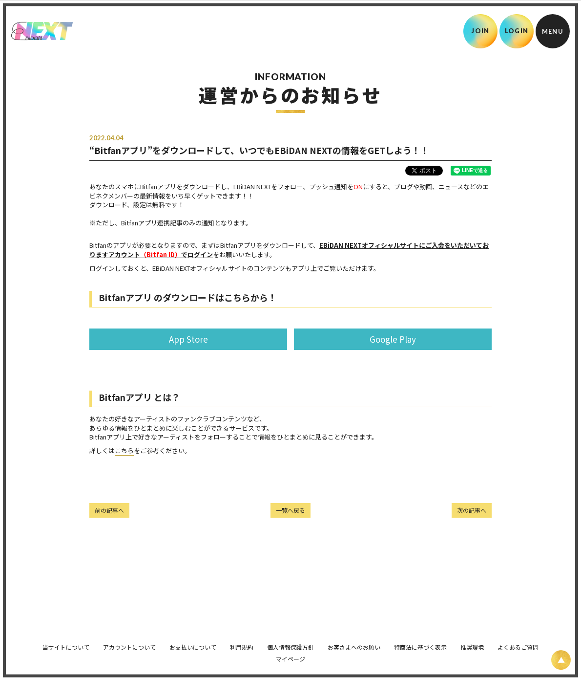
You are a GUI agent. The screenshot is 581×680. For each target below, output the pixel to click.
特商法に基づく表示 (420, 642)
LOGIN (517, 31)
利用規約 (241, 642)
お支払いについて (192, 642)
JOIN (480, 31)
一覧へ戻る (290, 510)
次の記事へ (471, 510)
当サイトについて (65, 642)
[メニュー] (553, 31)
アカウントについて (129, 642)
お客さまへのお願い (354, 642)
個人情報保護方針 (290, 642)
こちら (124, 450)
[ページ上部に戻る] (561, 660)
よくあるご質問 (518, 642)
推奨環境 (472, 642)
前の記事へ (109, 510)
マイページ (290, 654)
